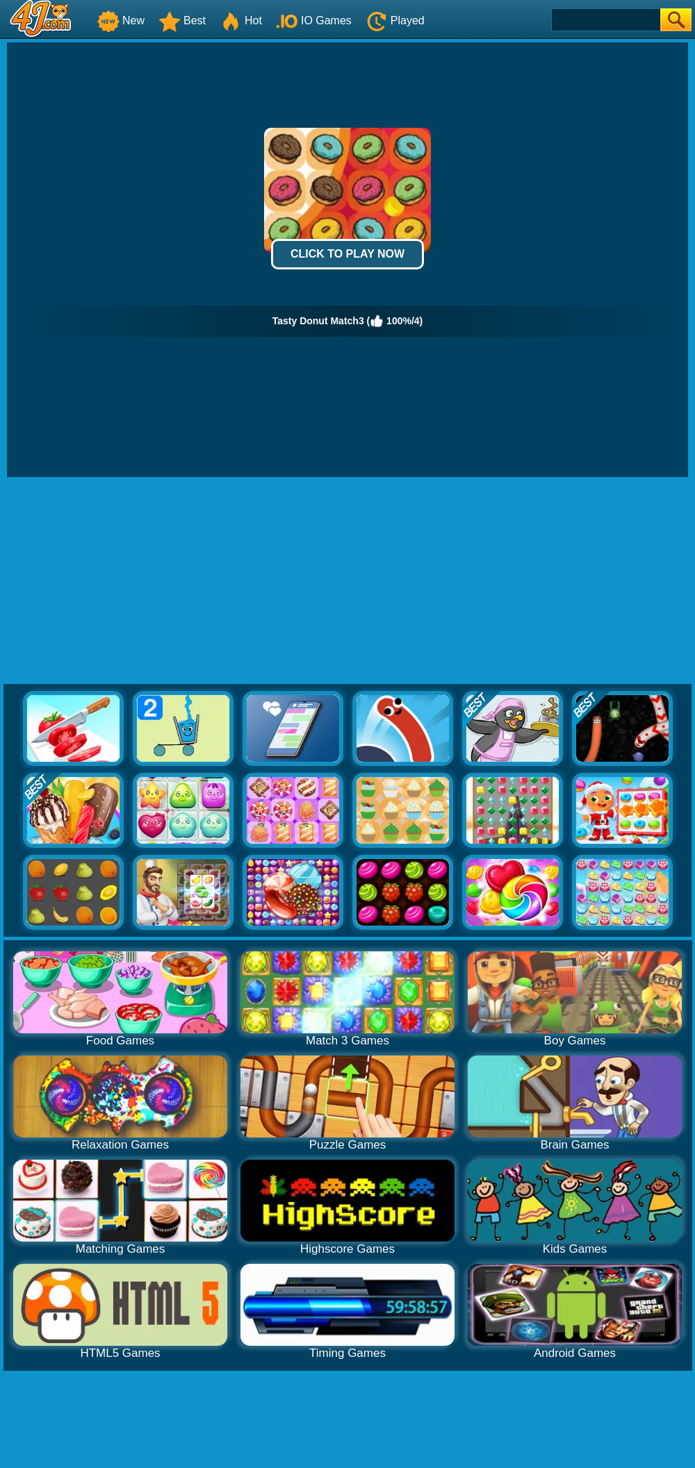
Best (182, 20)
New (121, 20)
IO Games (314, 20)
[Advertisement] (348, 581)
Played (395, 20)
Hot (241, 20)
